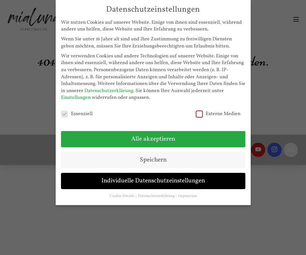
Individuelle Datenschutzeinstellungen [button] (153, 180)
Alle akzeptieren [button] (153, 139)
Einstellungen (76, 97)
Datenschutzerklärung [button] (156, 196)
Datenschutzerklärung (108, 90)
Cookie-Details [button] (122, 196)
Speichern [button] (153, 159)
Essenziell (77, 113)
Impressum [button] (187, 196)
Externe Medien (218, 113)
